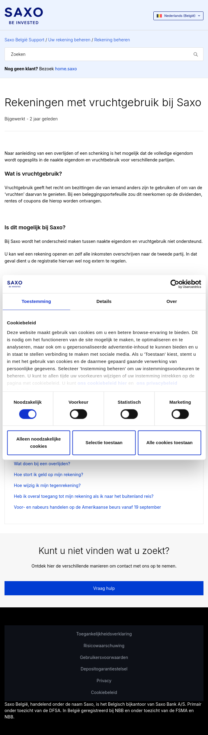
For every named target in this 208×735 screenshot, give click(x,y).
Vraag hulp (104, 588)
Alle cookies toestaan (169, 442)
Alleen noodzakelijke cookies (38, 443)
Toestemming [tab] (36, 301)
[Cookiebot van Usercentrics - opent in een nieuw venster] (174, 283)
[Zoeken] (104, 54)
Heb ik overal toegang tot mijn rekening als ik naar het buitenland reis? (84, 496)
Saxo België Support (24, 39)
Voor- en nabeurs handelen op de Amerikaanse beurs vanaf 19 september (87, 507)
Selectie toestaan (104, 442)
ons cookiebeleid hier (103, 383)
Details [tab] (104, 301)
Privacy (104, 680)
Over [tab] (172, 301)
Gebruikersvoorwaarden (104, 657)
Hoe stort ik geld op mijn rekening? (48, 474)
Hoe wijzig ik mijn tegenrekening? (47, 485)
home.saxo (66, 68)
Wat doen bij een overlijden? (42, 463)
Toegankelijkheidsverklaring (104, 633)
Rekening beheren (112, 39)
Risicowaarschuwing (104, 645)
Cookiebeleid (104, 692)
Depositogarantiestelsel (104, 668)
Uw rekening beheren (69, 39)
